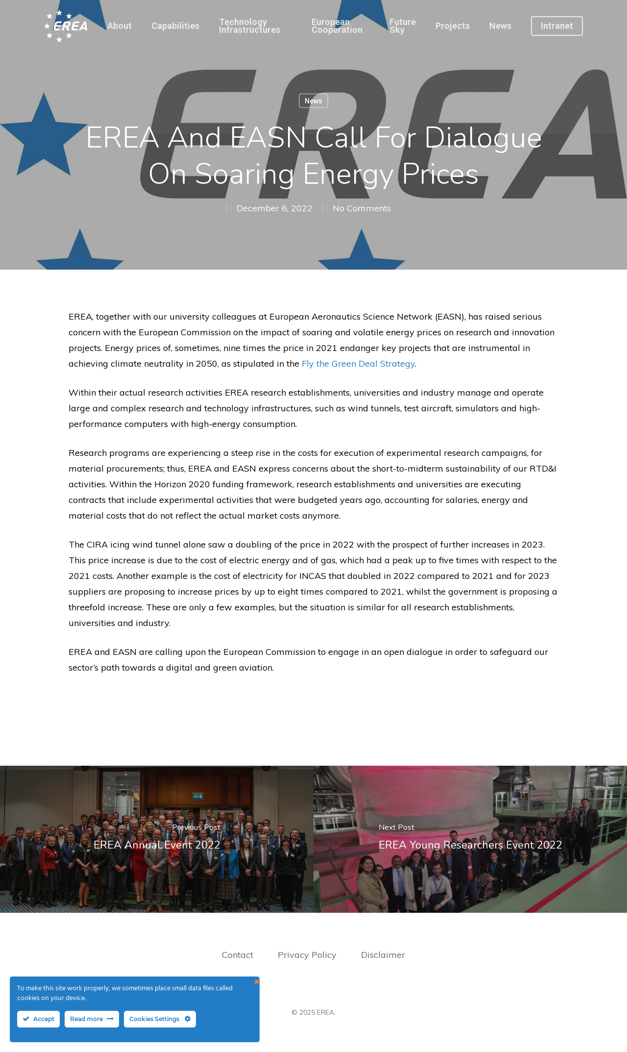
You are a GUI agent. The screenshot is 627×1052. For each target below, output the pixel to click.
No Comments (362, 208)
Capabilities (175, 26)
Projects (452, 26)
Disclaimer (383, 954)
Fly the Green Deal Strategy (358, 363)
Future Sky (402, 26)
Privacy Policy (308, 954)
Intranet (557, 26)
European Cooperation (337, 26)
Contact (237, 954)
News (500, 26)
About (119, 26)
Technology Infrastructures (249, 26)
